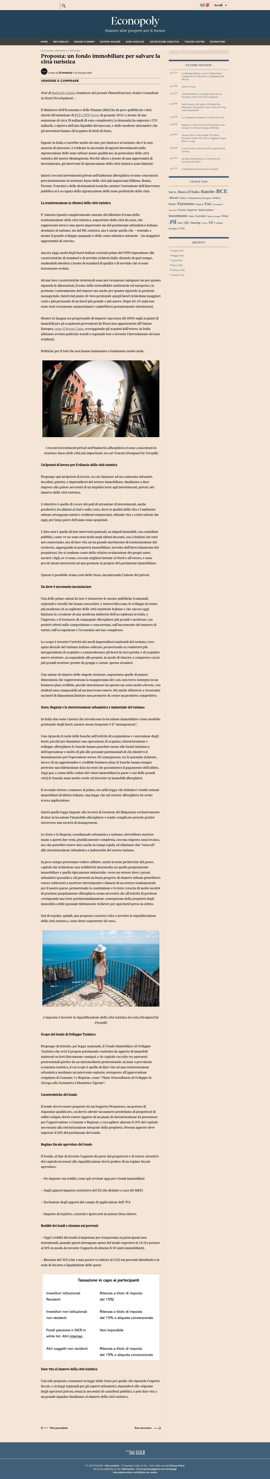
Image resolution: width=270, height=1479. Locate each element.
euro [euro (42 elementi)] (172, 204)
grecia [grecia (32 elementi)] (181, 209)
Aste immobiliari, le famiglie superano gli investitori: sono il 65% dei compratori (202, 95)
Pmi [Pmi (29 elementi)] (180, 223)
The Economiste (197, 49)
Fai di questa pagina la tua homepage (156, 1469)
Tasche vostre (194, 42)
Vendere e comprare (54, 49)
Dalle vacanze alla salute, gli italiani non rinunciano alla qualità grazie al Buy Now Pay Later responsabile (204, 107)
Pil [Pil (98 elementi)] (173, 222)
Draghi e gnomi (84, 42)
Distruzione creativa (164, 42)
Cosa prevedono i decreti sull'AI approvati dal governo (203, 150)
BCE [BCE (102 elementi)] (221, 191)
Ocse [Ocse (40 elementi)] (225, 216)
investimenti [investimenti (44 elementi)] (178, 216)
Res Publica (61, 42)
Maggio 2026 (178, 255)
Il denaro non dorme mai (164, 49)
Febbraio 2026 (178, 270)
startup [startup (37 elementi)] (195, 222)
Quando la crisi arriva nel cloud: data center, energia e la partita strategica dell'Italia (203, 126)
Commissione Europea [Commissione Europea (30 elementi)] (199, 198)
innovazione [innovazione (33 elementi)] (206, 209)
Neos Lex (136, 49)
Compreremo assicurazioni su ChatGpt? (200, 169)
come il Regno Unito (69, 329)
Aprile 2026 (177, 260)
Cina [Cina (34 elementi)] (182, 197)
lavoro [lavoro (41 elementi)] (201, 216)
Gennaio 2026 (178, 275)
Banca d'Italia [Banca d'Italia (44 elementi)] (188, 192)
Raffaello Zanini (63, 93)
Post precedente (54, 1428)
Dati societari (112, 1465)
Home (44, 42)
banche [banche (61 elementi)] (207, 191)
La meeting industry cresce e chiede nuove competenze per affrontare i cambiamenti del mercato (203, 76)
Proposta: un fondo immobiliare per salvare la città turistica (100, 59)
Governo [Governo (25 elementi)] (172, 210)
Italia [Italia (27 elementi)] (191, 216)
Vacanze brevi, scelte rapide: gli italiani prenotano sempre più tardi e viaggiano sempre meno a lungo (204, 138)
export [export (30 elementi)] (199, 204)
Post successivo (148, 1428)
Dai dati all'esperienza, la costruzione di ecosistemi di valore (201, 160)
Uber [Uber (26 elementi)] (204, 223)
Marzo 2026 (177, 265)
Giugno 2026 (178, 250)
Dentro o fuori (189, 86)
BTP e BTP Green (87, 115)
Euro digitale (135, 42)
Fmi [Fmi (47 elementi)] (208, 204)
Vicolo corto (83, 49)
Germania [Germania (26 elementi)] (217, 204)
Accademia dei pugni (111, 49)
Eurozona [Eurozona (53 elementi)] (186, 204)
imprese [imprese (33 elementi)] (192, 209)
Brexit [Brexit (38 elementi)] (174, 198)
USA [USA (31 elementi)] (182, 228)
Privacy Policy (176, 1465)
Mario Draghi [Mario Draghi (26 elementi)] (214, 216)
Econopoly (135, 21)
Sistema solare (110, 42)
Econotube (217, 42)
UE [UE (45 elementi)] (211, 222)
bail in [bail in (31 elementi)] (172, 192)
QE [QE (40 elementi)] (186, 222)
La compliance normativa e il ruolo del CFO (203, 117)
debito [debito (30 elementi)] (216, 198)
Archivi (198, 242)
